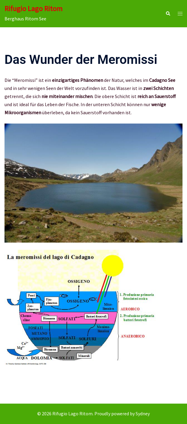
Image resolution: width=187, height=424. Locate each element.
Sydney (143, 414)
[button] (167, 13)
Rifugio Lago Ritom (34, 8)
